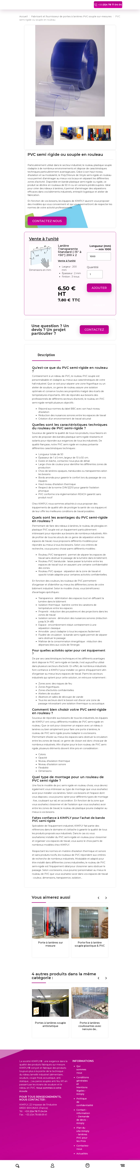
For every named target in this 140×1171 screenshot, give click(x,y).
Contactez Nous (47, 221)
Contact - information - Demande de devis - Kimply (83, 1116)
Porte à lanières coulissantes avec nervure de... (89, 1026)
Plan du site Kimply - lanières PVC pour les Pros (82, 1134)
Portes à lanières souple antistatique (50, 1024)
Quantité (92, 267)
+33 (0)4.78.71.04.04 (36, 1111)
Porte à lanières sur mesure (50, 944)
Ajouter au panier (99, 289)
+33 (106, 4)
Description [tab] (46, 355)
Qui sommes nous (81, 1069)
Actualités (82, 1153)
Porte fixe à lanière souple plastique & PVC (90, 944)
